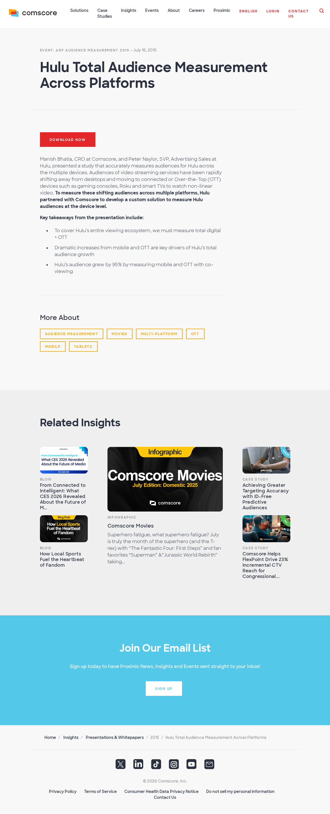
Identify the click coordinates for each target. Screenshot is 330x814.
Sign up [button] (163, 689)
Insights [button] (128, 10)
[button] (248, 14)
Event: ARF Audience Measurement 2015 (84, 50)
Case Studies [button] (104, 13)
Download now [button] (68, 140)
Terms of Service (100, 791)
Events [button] (152, 10)
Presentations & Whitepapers (115, 737)
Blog (45, 479)
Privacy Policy (63, 791)
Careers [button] (197, 10)
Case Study (256, 479)
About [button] (174, 10)
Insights (70, 737)
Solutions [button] (79, 10)
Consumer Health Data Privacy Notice (161, 791)
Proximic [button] (222, 10)
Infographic (121, 517)
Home (50, 737)
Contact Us (165, 797)
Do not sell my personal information (240, 791)
